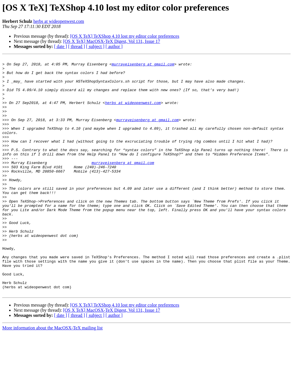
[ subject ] (95, 46)
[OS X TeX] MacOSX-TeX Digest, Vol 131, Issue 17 (111, 41)
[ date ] (60, 46)
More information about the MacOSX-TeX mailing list (52, 375)
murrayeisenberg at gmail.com (143, 65)
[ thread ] (76, 46)
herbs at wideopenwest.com (58, 21)
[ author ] (114, 46)
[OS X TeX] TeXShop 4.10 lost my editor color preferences (124, 36)
